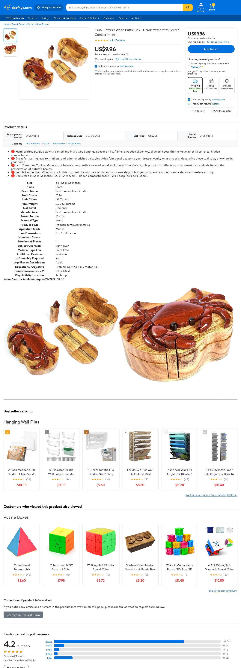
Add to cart (211, 49)
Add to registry (221, 110)
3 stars (49, 649)
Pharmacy (108, 18)
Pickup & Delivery (89, 18)
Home (7, 24)
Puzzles (30, 24)
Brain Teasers (42, 24)
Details (215, 103)
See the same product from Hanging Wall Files (211, 495)
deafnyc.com (127, 66)
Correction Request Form (23, 615)
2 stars (49, 653)
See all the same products (223, 590)
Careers (123, 18)
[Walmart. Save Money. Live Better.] (18, 7)
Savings (45, 18)
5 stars (49, 641)
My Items (136, 18)
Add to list (198, 110)
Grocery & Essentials (65, 18)
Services (32, 18)
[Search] (188, 7)
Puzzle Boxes (74, 143)
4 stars (48, 645)
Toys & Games (18, 24)
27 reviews (119, 40)
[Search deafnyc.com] (124, 7)
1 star (49, 658)
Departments (15, 18)
